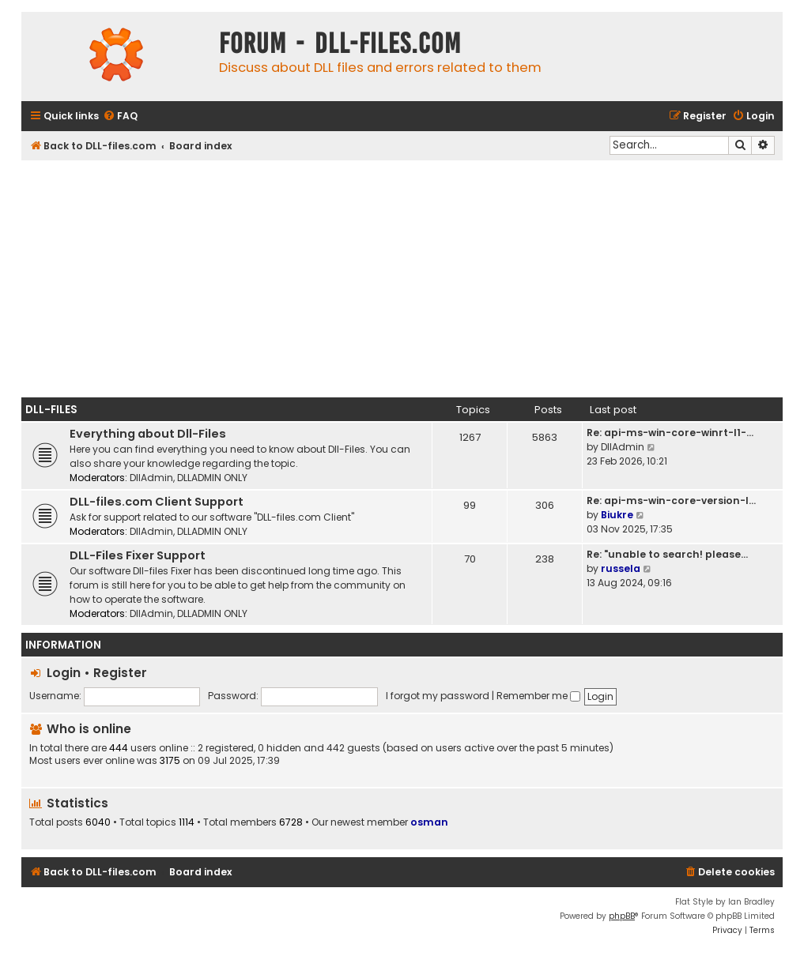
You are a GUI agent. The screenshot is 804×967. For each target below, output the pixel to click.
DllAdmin (151, 477)
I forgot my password (437, 695)
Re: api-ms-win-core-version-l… (671, 500)
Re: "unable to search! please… (667, 554)
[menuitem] (120, 116)
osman (429, 822)
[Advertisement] (402, 278)
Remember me (538, 695)
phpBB (622, 916)
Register (120, 672)
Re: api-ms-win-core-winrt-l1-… (670, 432)
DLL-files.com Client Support (156, 502)
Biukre (617, 514)
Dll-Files (51, 409)
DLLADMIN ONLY (212, 477)
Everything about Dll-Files (148, 434)
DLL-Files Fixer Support (138, 555)
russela (620, 568)
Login (64, 672)
